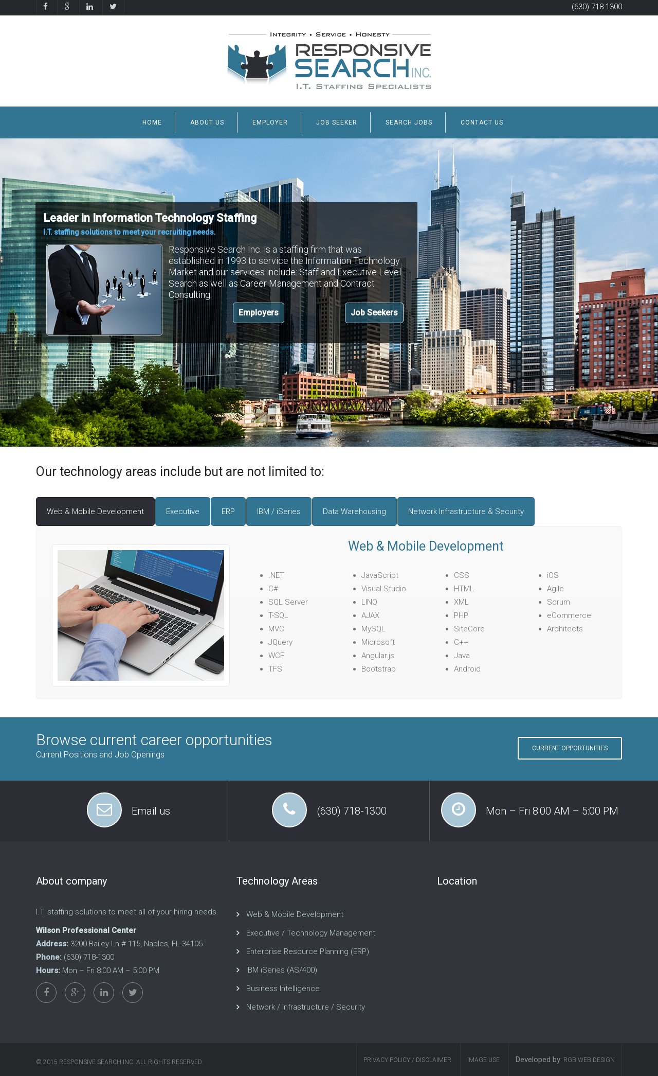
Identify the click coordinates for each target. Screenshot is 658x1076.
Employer (270, 122)
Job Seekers (374, 312)
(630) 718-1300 (597, 6)
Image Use (483, 1060)
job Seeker (336, 122)
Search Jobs (409, 122)
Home (152, 122)
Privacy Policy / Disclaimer (407, 1060)
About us (207, 122)
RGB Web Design (588, 1060)
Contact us (482, 122)
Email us (151, 811)
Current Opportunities (570, 748)
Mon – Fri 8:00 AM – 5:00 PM (552, 811)
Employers (259, 312)
